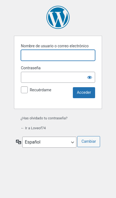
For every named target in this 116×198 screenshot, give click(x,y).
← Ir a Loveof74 (33, 128)
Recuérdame (40, 90)
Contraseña (31, 68)
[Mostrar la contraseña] (89, 77)
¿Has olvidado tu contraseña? (44, 118)
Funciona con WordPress (58, 17)
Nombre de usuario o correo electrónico (55, 46)
